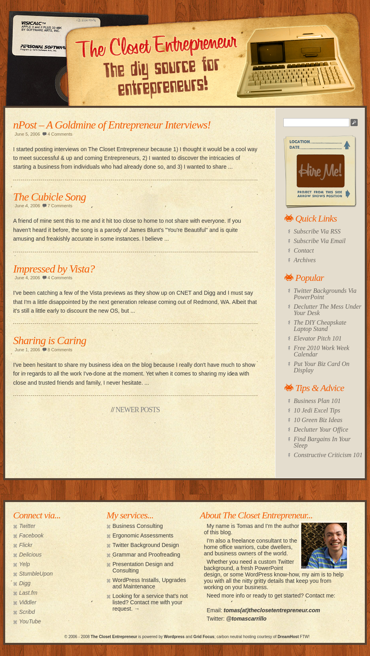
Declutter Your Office (321, 429)
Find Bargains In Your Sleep (322, 442)
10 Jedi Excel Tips (317, 410)
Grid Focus (204, 637)
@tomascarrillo (246, 618)
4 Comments (60, 134)
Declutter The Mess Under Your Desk (327, 309)
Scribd (27, 612)
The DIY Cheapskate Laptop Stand (320, 325)
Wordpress (174, 637)
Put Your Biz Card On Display (321, 367)
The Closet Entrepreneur (114, 637)
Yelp (24, 564)
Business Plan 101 (317, 400)
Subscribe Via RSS (317, 231)
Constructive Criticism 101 (328, 455)
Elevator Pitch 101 (318, 338)
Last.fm (28, 593)
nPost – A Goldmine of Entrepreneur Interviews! (112, 125)
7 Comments (60, 205)
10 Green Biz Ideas (318, 420)
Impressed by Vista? (54, 269)
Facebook (31, 535)
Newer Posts (138, 410)
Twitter (27, 526)
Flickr (25, 545)
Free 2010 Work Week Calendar (321, 351)
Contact (304, 250)
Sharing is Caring (49, 340)
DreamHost (287, 637)
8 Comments (60, 349)
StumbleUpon (36, 573)
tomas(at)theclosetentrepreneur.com (272, 610)
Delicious (30, 554)
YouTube (30, 621)
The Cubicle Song (49, 197)
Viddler (27, 602)
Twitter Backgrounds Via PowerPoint (325, 293)
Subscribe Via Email (319, 240)
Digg (25, 583)
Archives (305, 260)
